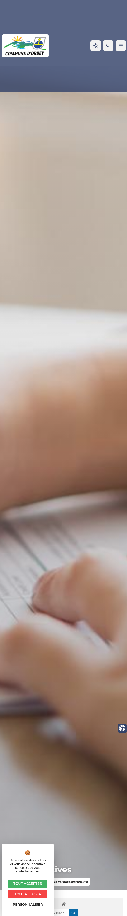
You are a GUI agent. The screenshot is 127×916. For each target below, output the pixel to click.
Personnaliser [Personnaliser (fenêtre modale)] (28, 904)
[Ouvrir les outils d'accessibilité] (122, 728)
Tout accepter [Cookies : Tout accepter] (27, 884)
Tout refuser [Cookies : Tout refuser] (27, 894)
